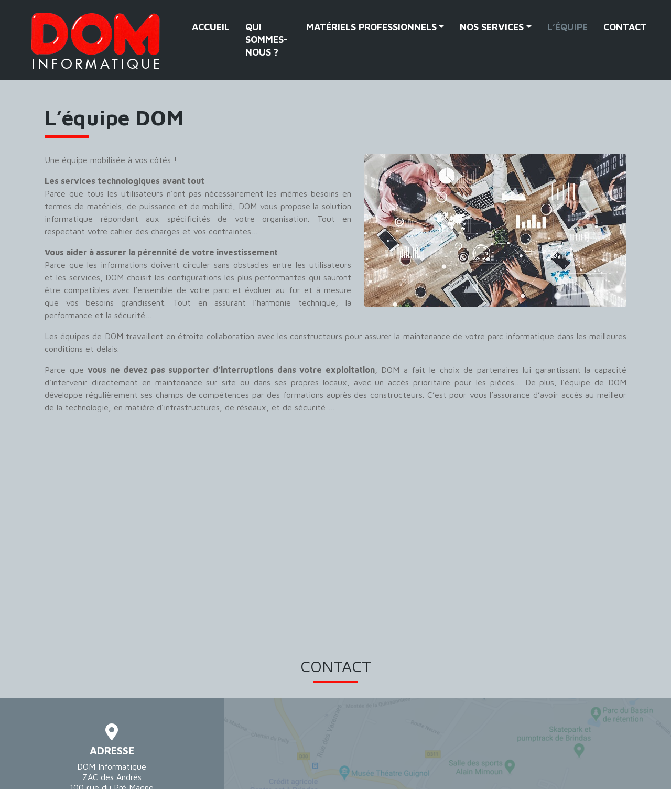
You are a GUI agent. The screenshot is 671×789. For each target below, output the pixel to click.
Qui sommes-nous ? (266, 39)
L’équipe (567, 27)
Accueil (211, 27)
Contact (625, 27)
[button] (375, 27)
